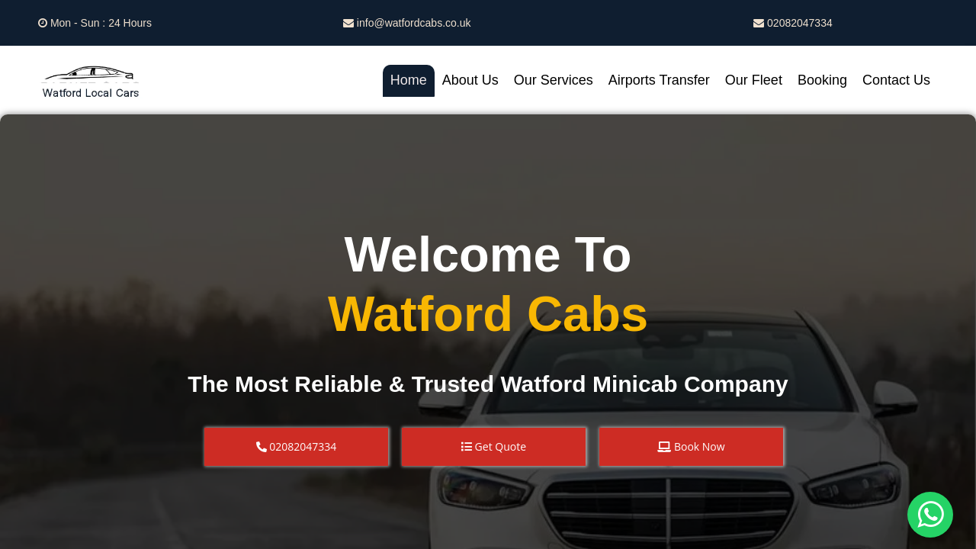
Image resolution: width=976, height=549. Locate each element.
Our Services (553, 80)
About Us (470, 80)
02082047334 (793, 23)
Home (408, 80)
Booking (822, 80)
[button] (296, 447)
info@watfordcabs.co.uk (407, 23)
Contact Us (896, 80)
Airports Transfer (659, 80)
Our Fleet (753, 80)
